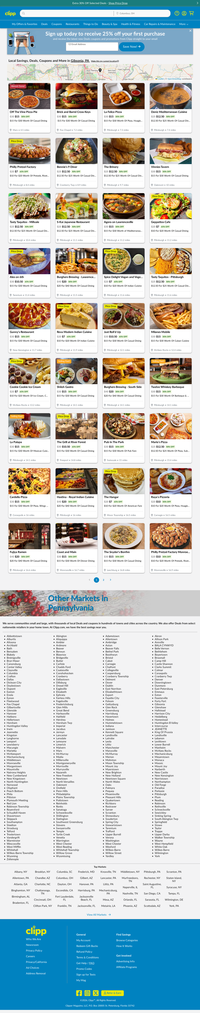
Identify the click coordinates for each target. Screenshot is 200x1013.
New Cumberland (15, 775)
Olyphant (10, 788)
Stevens (59, 825)
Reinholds (60, 803)
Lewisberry (11, 744)
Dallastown (61, 679)
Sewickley (159, 813)
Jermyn (58, 732)
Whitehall (11, 850)
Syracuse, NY (174, 887)
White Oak (159, 847)
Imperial (59, 726)
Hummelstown (112, 723)
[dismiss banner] (190, 31)
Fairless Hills (61, 698)
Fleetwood (11, 701)
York (156, 856)
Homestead (160, 720)
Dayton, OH (64, 884)
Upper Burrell (112, 834)
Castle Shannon (162, 664)
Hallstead (158, 710)
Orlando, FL (130, 899)
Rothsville (159, 806)
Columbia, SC (64, 872)
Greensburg (111, 710)
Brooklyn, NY (42, 872)
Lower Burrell (161, 744)
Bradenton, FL (21, 903)
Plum (156, 797)
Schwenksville (62, 813)
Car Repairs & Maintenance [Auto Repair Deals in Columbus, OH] (159, 24)
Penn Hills (60, 791)
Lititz (107, 744)
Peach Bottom (13, 791)
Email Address (77, 44)
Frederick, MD (86, 872)
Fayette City (111, 698)
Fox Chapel (11, 704)
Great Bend (61, 710)
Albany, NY (20, 872)
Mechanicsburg (162, 754)
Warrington (61, 840)
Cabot (108, 661)
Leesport (10, 741)
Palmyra (109, 788)
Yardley (108, 856)
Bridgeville (60, 658)
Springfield (159, 822)
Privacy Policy (34, 950)
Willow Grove (62, 853)
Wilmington (160, 853)
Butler (58, 661)
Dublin (108, 685)
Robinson (158, 803)
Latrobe (108, 738)
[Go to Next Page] (110, 580)
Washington (111, 840)
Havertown (110, 716)
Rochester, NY (152, 878)
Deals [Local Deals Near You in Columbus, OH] (44, 24)
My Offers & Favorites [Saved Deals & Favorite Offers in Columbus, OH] (24, 24)
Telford (9, 831)
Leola (107, 741)
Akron (157, 636)
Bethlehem (159, 651)
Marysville (110, 751)
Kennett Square (113, 732)
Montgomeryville (64, 763)
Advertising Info (125, 961)
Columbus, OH (64, 878)
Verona (108, 837)
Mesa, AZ (108, 899)
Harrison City (161, 713)
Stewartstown (112, 825)
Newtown (60, 778)
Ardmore (59, 645)
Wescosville (12, 844)
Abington (60, 636)
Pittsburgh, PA (152, 872)
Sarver (108, 809)
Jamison (109, 729)
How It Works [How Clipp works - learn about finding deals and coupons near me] (124, 946)
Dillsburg (59, 682)
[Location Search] (142, 13)
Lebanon (158, 738)
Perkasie (158, 791)
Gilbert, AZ (86, 878)
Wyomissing (61, 856)
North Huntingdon (16, 782)
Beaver (58, 648)
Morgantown (13, 766)
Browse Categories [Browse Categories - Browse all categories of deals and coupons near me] (127, 940)
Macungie (11, 747)
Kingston (10, 735)
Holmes (108, 720)
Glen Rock (110, 707)
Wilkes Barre (160, 850)
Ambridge (110, 642)
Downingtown (161, 682)
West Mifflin (12, 847)
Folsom (108, 701)
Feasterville (160, 698)
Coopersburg (111, 673)
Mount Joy (110, 766)
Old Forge (159, 785)
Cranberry (60, 676)
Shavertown (12, 816)
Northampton (161, 782)
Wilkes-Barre (112, 850)
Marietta (10, 751)
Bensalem (11, 651)
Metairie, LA (108, 906)
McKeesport (12, 754)
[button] (197, 3)
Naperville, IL (130, 887)
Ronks (58, 806)
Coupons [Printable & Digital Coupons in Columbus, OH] (57, 24)
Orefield (59, 788)
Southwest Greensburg (68, 822)
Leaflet (159, 79)
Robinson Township (16, 806)
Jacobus (59, 729)
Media (58, 757)
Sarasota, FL (152, 899)
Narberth (158, 769)
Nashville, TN (130, 893)
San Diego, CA (152, 893)
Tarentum (109, 828)
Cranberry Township (116, 676)
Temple (58, 831)
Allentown (110, 639)
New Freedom (62, 775)
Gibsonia (158, 704)
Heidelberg (159, 716)
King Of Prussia (162, 732)
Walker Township (163, 837)
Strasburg (11, 828)
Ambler (58, 642)
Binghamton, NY (20, 890)
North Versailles (63, 782)
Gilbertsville (12, 707)
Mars (57, 751)
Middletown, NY (130, 872)
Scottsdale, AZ (152, 906)
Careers (30, 956)
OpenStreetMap (174, 79)
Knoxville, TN (108, 872)
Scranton (109, 813)
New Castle (160, 772)
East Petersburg (162, 689)
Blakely (9, 654)
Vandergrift (12, 837)
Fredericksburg (63, 704)
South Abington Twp (165, 819)
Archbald (10, 645)
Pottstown (60, 800)
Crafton (10, 676)
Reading (158, 800)
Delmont (109, 679)
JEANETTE (159, 729)
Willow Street (112, 853)
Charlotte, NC (43, 884)
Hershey (59, 720)
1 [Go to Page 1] (96, 580)
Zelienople (11, 859)
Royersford (11, 809)
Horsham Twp (62, 723)
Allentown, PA (20, 878)
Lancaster (60, 735)
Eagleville (60, 689)
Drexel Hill (60, 685)
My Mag (81, 980)
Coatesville (61, 670)
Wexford (109, 847)
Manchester (111, 747)
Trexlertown (12, 834)
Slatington (60, 819)
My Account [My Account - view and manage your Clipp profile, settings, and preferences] (83, 940)
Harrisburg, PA (86, 890)
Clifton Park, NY (42, 906)
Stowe (157, 825)
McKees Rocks (161, 751)
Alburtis (10, 639)
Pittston (10, 797)
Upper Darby (161, 834)
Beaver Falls (111, 648)
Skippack (10, 819)
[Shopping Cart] (191, 13)
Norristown (160, 778)
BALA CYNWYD (163, 645)
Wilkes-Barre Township (18, 853)
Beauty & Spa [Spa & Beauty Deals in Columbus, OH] (109, 24)
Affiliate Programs (126, 967)
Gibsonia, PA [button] (80, 60)
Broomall (158, 658)
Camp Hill (159, 661)
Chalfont (109, 667)
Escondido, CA (64, 890)
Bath (8, 648)
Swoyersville (61, 828)
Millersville (61, 760)
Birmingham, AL (21, 896)
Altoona (10, 642)
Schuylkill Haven (15, 813)
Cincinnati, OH (42, 899)
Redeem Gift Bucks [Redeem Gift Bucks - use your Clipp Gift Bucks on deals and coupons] (87, 946)
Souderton (110, 819)
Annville (158, 642)
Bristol (108, 658)
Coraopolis (159, 673)
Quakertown (111, 800)
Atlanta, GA (20, 884)
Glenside (10, 710)
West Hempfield (162, 844)
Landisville (110, 735)
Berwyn (59, 651)
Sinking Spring (161, 816)
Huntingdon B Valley (165, 723)
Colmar (157, 670)
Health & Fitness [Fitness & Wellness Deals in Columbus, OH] (130, 24)
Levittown (159, 741)
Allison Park (160, 639)
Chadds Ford (62, 667)
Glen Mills (60, 707)
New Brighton (112, 772)
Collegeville (111, 670)
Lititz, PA (108, 884)
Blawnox (59, 654)
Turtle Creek (61, 834)
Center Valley (13, 667)
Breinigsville (12, 658)
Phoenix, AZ (130, 906)
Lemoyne (59, 741)
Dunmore (158, 685)
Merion (108, 757)
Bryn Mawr (12, 661)
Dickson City (12, 682)
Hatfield (59, 716)
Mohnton (109, 760)
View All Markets (99, 914)
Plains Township (64, 797)
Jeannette (11, 732)
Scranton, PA (174, 872)
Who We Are (33, 939)
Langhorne (11, 738)
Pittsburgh (159, 794)
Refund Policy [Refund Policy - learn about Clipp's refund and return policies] (84, 952)
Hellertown (12, 720)
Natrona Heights (15, 772)
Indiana (108, 726)
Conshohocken (63, 673)
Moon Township (113, 763)
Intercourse (160, 726)
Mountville (11, 769)
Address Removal (36, 973)
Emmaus (158, 692)
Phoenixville (111, 794)
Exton (156, 695)
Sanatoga (60, 809)
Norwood (11, 785)
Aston (107, 645)
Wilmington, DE (174, 899)
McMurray (60, 754)
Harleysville (61, 713)
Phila (8, 794)
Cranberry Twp (162, 676)
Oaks (107, 785)
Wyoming (11, 856)
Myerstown (111, 769)
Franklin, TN (64, 906)
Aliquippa (60, 639)
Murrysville (61, 769)
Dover (108, 682)
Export (108, 695)
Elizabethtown (112, 692)
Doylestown (12, 685)
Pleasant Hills (112, 797)
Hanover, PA (86, 884)
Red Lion (10, 803)
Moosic (157, 763)
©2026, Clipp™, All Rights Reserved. (98, 1000)
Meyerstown (160, 757)
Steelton (10, 825)
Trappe (157, 831)
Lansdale (59, 738)
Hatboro (10, 716)
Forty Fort (159, 701)
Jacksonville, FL (86, 906)
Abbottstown (13, 636)
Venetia (59, 837)
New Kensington (163, 775)
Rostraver (109, 806)
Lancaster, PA (108, 878)
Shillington (60, 816)
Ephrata (59, 695)
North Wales (111, 782)
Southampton (13, 822)
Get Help (81, 963)
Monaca (158, 760)
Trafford (109, 831)
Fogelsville (60, 701)
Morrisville (60, 766)
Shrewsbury (111, 816)
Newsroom (32, 945)
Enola (8, 695)
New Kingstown (14, 778)
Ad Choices (32, 968)
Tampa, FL (174, 893)
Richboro (109, 803)
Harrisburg (110, 713)
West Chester (62, 844)
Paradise (158, 788)
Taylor (157, 828)
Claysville (10, 670)
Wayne (157, 840)
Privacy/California (36, 962)
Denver (157, 679)
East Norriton (112, 689)
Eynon (9, 698)
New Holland (112, 775)
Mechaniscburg (14, 757)
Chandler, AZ (42, 878)
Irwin (8, 729)
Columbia (11, 673)
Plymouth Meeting (16, 800)
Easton (9, 692)
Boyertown (159, 654)
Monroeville (12, 763)
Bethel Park (111, 651)
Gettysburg (110, 704)
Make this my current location (105, 61)
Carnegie (109, 664)
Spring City (110, 822)
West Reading (62, 847)
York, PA (174, 906)
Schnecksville (161, 809)
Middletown (12, 760)
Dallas (9, 679)
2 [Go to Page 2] (103, 580)
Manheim (158, 747)
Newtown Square (114, 778)
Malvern (59, 747)
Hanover (10, 713)
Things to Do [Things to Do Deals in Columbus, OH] (90, 24)
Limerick (59, 744)
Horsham (10, 723)
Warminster (12, 840)
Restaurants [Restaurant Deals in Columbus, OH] (72, 24)
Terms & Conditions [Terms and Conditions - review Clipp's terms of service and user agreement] (87, 957)
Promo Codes (84, 969)
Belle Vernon (160, 648)
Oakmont (60, 785)
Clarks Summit (161, 667)
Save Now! (131, 46)
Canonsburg (12, 664)
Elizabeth (60, 692)
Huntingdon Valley (16, 726)
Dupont (10, 689)
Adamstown (111, 636)
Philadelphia (61, 794)
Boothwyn (110, 654)
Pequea (108, 791)
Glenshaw (159, 707)
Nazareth (60, 772)
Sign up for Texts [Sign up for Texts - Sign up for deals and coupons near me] (86, 974)
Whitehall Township (66, 850)
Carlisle (59, 664)
